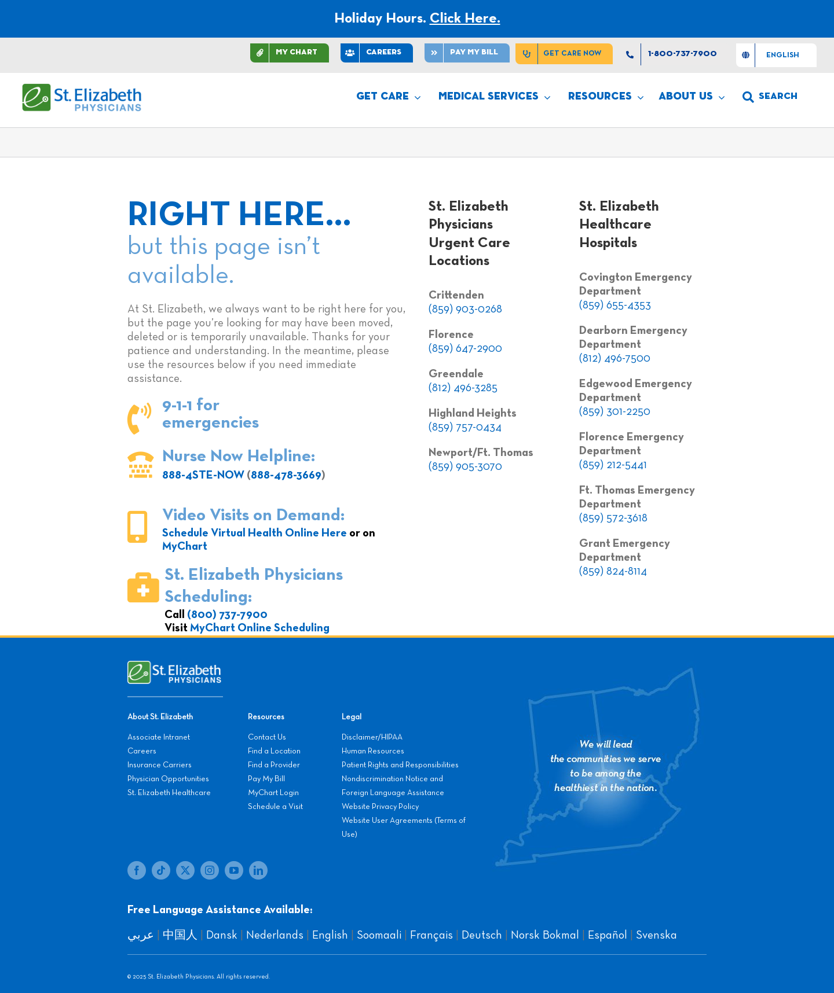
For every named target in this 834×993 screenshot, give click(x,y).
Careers (141, 751)
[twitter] (185, 870)
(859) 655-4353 (615, 305)
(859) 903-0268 (465, 309)
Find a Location (274, 751)
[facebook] (136, 870)
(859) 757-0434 (465, 427)
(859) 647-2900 (465, 348)
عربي (140, 935)
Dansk (221, 935)
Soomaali (379, 935)
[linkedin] (258, 870)
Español (607, 935)
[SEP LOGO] (82, 89)
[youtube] (234, 870)
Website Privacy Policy (380, 807)
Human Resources (373, 751)
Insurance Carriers (159, 765)
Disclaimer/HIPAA (372, 737)
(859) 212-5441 (613, 464)
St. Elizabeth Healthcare (169, 793)
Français (431, 935)
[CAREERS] (377, 52)
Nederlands (274, 935)
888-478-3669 (286, 475)
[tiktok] (161, 870)
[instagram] (209, 870)
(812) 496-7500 (614, 358)
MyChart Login (273, 793)
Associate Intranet (158, 737)
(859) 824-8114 (613, 571)
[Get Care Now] (564, 53)
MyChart (184, 546)
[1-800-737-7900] (674, 54)
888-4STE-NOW (203, 475)
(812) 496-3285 (463, 387)
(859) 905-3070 (465, 466)
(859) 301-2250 (614, 411)
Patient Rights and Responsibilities (400, 765)
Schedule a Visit (275, 807)
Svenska (656, 935)
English (330, 935)
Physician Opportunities (168, 779)
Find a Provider (274, 765)
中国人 (180, 935)
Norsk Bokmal (545, 935)
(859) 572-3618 (613, 518)
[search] (770, 97)
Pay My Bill (266, 779)
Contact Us (267, 737)
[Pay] (467, 52)
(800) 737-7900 (227, 614)
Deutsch (482, 935)
